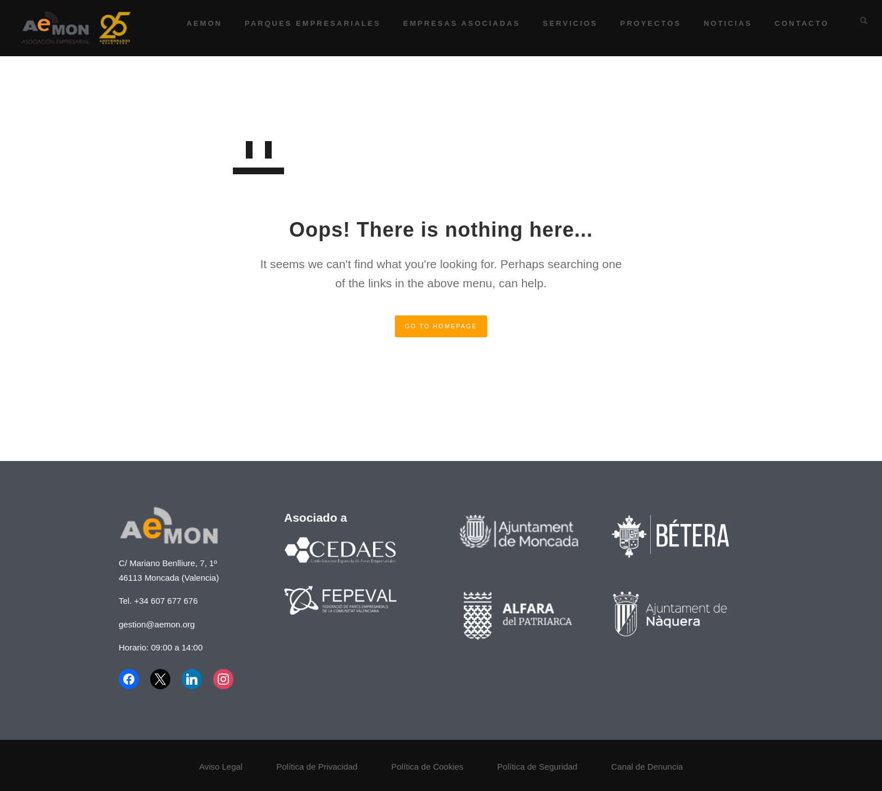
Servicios (563, 23)
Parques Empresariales (305, 23)
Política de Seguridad (537, 766)
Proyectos (643, 23)
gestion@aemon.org (157, 624)
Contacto (795, 23)
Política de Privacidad (316, 766)
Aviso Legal (220, 766)
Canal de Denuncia (647, 766)
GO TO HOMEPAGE (441, 326)
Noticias (720, 23)
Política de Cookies (427, 766)
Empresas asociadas (454, 23)
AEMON (197, 23)
